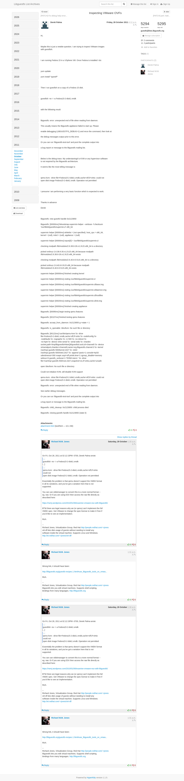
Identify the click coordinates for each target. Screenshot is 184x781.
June (16, 167)
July (16, 165)
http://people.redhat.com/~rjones (95, 527)
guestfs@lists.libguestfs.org (152, 31)
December (18, 151)
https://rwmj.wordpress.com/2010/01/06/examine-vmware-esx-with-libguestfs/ (75, 503)
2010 (16, 191)
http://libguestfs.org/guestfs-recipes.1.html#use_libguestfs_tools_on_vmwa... (74, 572)
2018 (16, 85)
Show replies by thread (127, 437)
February (18, 178)
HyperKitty (91, 777)
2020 (16, 68)
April (16, 173)
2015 (16, 111)
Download (18, 213)
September (18, 159)
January (17, 181)
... (44, 458)
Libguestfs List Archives (27, 4)
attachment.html (47, 426)
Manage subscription (151, 36)
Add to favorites (149, 47)
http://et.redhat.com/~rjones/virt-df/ (57, 536)
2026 (16, 17)
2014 (16, 119)
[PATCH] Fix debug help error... (54, 16)
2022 (16, 51)
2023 (16, 42)
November (18, 154)
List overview (19, 208)
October (17, 156)
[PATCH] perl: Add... (161, 16)
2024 (16, 34)
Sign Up (165, 4)
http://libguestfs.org (77, 591)
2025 (16, 25)
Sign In (154, 4)
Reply (44, 430)
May (16, 170)
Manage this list (138, 4)
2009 (16, 200)
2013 (16, 127)
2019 (16, 76)
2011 (16, 145)
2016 (16, 102)
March (16, 175)
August (17, 162)
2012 (16, 136)
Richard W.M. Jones (60, 441)
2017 (16, 93)
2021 (16, 59)
